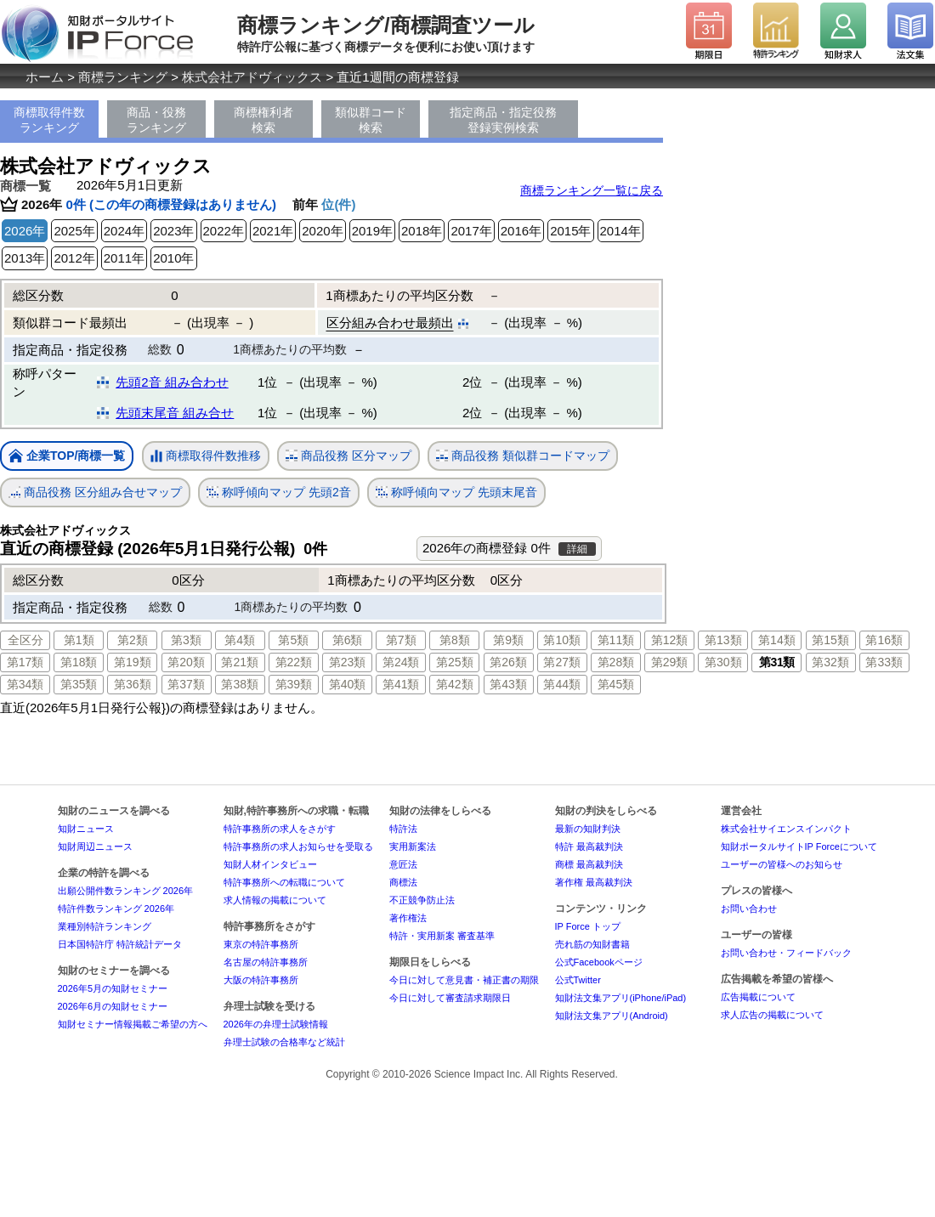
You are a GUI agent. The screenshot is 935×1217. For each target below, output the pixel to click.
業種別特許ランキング (104, 926)
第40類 (347, 684)
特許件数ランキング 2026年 (116, 908)
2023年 (173, 231)
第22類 (294, 662)
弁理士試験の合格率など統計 (284, 1042)
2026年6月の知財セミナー (113, 1006)
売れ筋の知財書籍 (592, 944)
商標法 (403, 882)
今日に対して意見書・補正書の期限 (464, 980)
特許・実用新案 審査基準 (442, 936)
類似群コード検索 (370, 119)
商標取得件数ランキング (49, 119)
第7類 (401, 640)
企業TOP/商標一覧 (66, 457)
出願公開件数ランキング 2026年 (126, 891)
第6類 (347, 640)
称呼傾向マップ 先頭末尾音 (456, 492)
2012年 (74, 258)
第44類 (562, 684)
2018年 (421, 231)
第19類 (132, 662)
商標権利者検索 (263, 119)
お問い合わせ (749, 908)
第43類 (508, 684)
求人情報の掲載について (275, 900)
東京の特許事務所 (261, 944)
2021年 (272, 231)
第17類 (25, 662)
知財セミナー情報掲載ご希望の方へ (132, 1024)
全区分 (25, 640)
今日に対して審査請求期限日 (450, 998)
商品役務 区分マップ (348, 456)
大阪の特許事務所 (261, 980)
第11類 (616, 640)
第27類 (562, 662)
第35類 (79, 684)
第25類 (454, 662)
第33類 (884, 662)
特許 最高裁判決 (589, 846)
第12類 (669, 640)
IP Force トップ (587, 926)
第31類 (777, 662)
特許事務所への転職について (284, 882)
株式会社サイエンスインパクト (786, 829)
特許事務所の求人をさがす (280, 829)
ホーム (45, 77)
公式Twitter (578, 980)
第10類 (562, 640)
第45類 (616, 684)
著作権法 (408, 918)
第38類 (239, 684)
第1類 (79, 640)
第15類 (830, 640)
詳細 (577, 549)
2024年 (124, 231)
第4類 (239, 640)
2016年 (521, 231)
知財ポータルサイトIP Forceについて (799, 846)
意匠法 (403, 864)
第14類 (777, 640)
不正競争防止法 (422, 900)
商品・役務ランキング (156, 119)
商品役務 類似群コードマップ (522, 456)
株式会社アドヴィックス (252, 77)
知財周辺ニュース (95, 846)
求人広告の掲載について (772, 1015)
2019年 (372, 231)
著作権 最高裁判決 (593, 882)
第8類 (454, 640)
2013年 (24, 258)
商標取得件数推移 (205, 456)
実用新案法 (412, 846)
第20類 (186, 662)
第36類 (132, 684)
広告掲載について (758, 997)
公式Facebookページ (599, 962)
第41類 (401, 684)
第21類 (239, 662)
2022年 (223, 231)
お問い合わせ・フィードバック (786, 953)
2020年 (322, 231)
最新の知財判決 (587, 829)
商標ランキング (122, 77)
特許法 (403, 829)
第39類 (294, 684)
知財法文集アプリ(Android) (611, 1015)
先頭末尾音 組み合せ (175, 412)
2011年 (124, 258)
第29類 (669, 662)
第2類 (132, 640)
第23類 (347, 662)
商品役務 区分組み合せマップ (95, 492)
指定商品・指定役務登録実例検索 (503, 119)
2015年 (570, 231)
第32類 (830, 662)
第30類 (723, 662)
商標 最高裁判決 (589, 864)
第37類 (186, 684)
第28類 (616, 662)
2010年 (173, 258)
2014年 (620, 231)
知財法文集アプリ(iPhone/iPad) (621, 998)
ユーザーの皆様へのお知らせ (781, 864)
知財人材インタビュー (270, 864)
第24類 (401, 662)
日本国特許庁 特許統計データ (120, 944)
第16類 (884, 640)
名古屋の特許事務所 (266, 962)
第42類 (454, 684)
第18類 (79, 662)
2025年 (74, 231)
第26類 (508, 662)
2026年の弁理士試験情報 (276, 1024)
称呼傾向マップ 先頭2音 (279, 492)
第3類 (186, 640)
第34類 (25, 684)
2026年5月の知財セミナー (113, 988)
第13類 (723, 640)
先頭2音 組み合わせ (172, 382)
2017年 (470, 231)
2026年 (24, 231)
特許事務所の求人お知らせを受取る (298, 846)
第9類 (508, 640)
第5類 (293, 640)
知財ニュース (86, 829)
